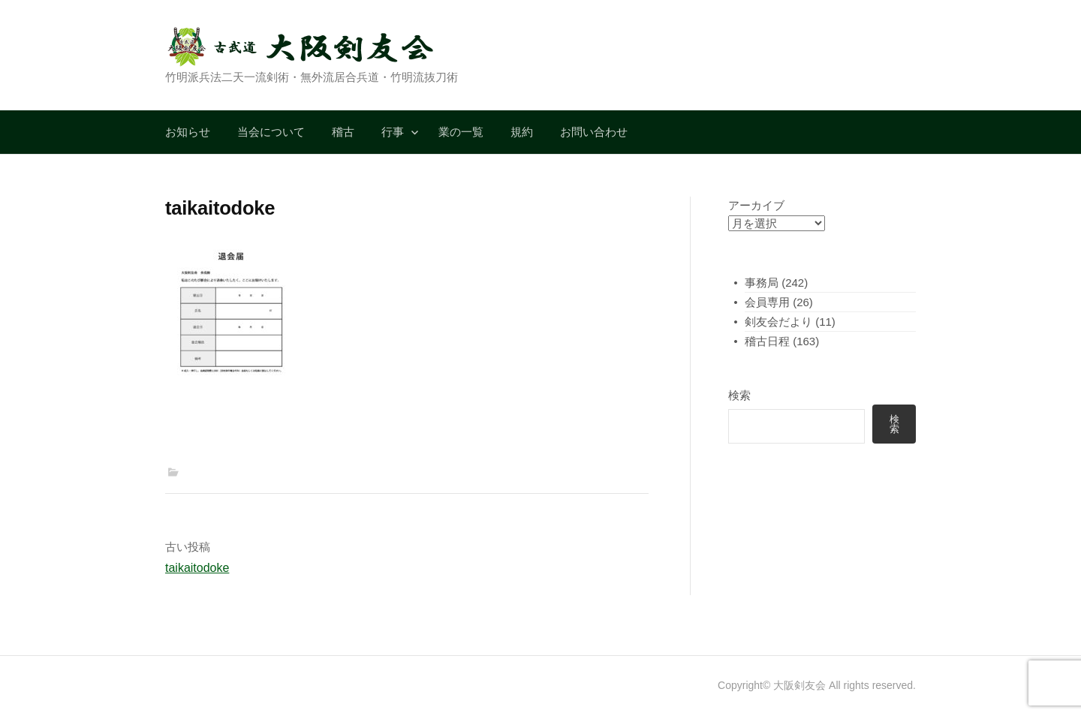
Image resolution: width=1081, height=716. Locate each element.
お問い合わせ (594, 131)
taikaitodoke (197, 567)
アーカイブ (756, 205)
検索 (739, 395)
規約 (521, 131)
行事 (392, 131)
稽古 (343, 131)
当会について (271, 131)
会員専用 (767, 302)
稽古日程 (767, 341)
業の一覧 (460, 131)
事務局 (761, 282)
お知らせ (187, 131)
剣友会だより (778, 321)
